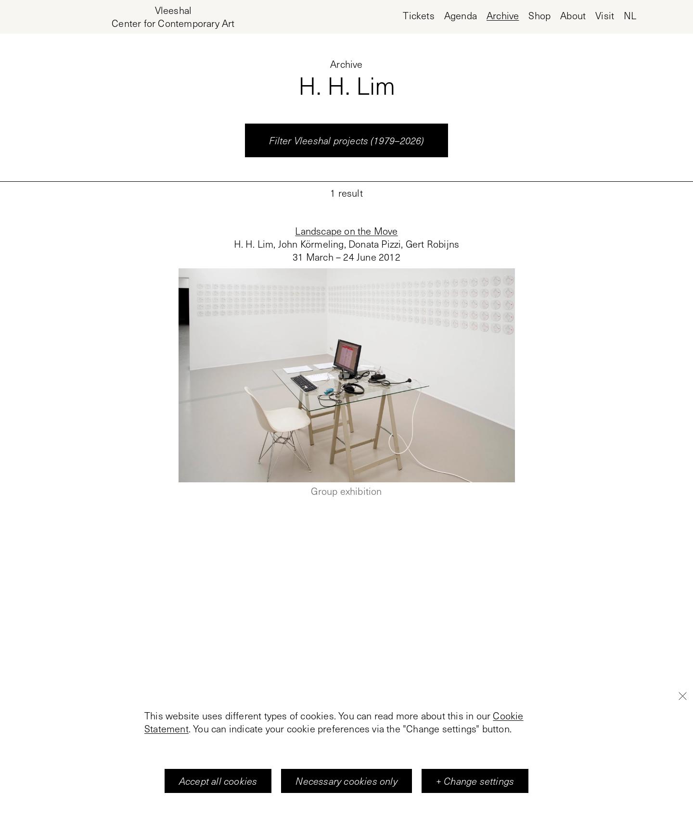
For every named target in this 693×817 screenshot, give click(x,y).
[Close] (682, 697)
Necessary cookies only (346, 782)
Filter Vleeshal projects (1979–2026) (346, 140)
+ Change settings (475, 782)
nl (630, 15)
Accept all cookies (218, 782)
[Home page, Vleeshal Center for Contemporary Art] (173, 17)
